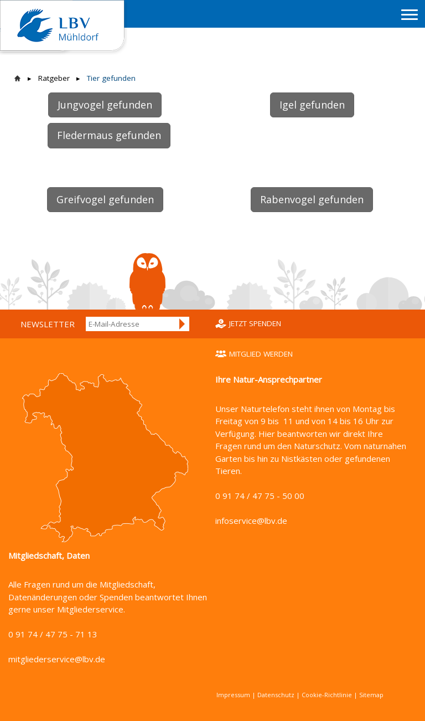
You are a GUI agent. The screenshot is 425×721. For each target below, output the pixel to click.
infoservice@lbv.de (251, 520)
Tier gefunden (111, 78)
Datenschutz (275, 695)
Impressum (233, 695)
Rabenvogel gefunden (312, 199)
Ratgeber (54, 78)
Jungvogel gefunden (105, 104)
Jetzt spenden (255, 323)
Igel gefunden (312, 104)
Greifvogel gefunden (105, 199)
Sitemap (371, 695)
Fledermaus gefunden (109, 135)
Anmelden (182, 324)
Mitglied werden (261, 354)
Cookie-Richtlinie (327, 695)
